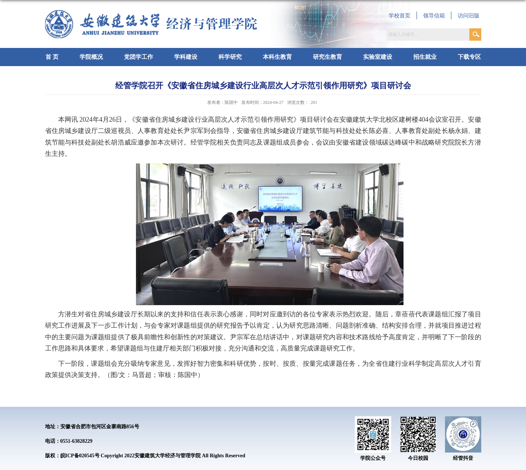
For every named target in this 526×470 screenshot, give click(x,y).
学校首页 (399, 16)
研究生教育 (327, 57)
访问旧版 (468, 16)
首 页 (52, 57)
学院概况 (91, 57)
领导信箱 (434, 16)
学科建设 (185, 57)
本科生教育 (277, 57)
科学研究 (230, 57)
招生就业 (425, 57)
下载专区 (469, 57)
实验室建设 (377, 57)
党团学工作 (138, 57)
